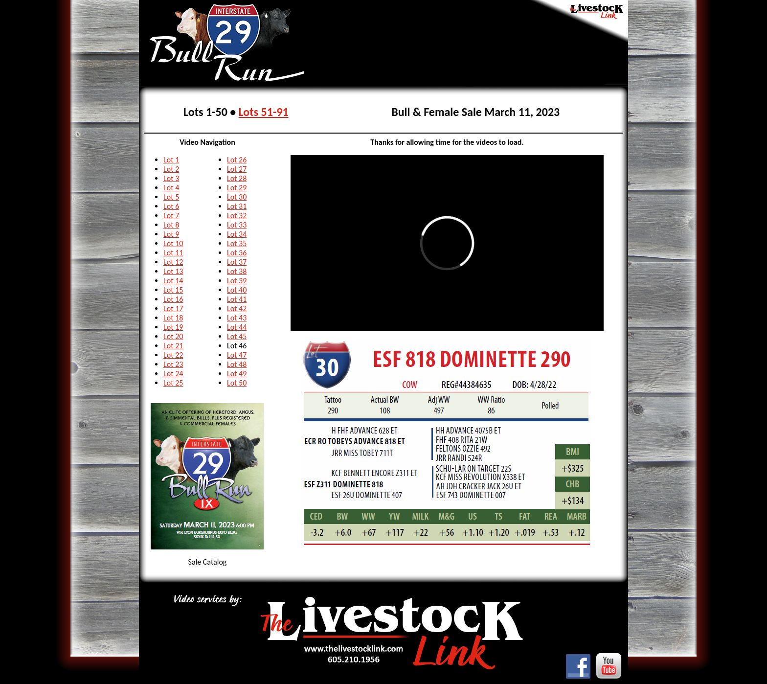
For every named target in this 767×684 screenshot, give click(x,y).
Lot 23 (173, 364)
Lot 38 (237, 271)
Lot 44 (237, 327)
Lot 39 (237, 280)
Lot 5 (171, 197)
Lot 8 (171, 224)
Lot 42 (237, 308)
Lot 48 (237, 364)
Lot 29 (237, 187)
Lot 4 (171, 187)
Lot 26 (237, 159)
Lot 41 (237, 299)
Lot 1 (171, 159)
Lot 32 (237, 215)
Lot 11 (173, 252)
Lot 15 (173, 290)
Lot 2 (171, 169)
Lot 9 (171, 234)
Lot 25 (173, 383)
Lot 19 (173, 327)
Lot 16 (173, 299)
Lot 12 (173, 262)
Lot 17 (173, 308)
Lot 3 (171, 178)
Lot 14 (173, 280)
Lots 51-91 (264, 112)
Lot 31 (237, 206)
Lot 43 (237, 317)
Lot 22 (173, 355)
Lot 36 (237, 252)
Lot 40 (237, 290)
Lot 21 (173, 345)
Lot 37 (237, 262)
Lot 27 (237, 169)
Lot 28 (237, 178)
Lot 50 (237, 383)
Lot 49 (237, 373)
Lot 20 (173, 336)
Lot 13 (173, 271)
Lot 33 (237, 224)
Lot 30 (237, 197)
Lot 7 (171, 215)
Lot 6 (171, 206)
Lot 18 (173, 317)
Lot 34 (237, 234)
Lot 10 (173, 243)
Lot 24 (173, 373)
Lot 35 (237, 243)
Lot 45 (237, 336)
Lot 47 (237, 355)
